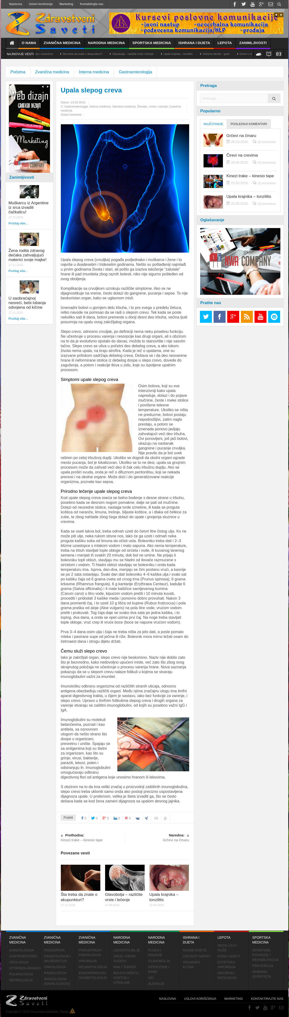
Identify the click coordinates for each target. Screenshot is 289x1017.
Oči (151, 978)
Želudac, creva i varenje (152, 106)
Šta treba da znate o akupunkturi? (95, 53)
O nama (29, 45)
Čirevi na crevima (242, 155)
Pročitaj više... (18, 223)
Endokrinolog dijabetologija (93, 975)
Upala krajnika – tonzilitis (190, 53)
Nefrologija (21, 980)
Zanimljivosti (253, 45)
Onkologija (55, 967)
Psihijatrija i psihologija (90, 952)
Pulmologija (21, 974)
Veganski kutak (191, 964)
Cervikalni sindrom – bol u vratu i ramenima (40, 53)
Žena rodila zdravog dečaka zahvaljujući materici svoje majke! (28, 255)
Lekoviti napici (196, 956)
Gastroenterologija (135, 72)
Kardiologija (21, 950)
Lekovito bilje (126, 950)
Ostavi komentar (71, 114)
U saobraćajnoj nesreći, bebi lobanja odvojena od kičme (27, 303)
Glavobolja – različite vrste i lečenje (145, 53)
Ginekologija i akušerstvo (57, 958)
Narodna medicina (107, 45)
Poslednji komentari (249, 124)
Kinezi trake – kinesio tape (93, 837)
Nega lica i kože (227, 947)
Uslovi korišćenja (41, 4)
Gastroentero (23, 956)
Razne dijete (195, 950)
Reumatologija (93, 967)
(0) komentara (267, 142)
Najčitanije (213, 125)
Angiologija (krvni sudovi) (57, 981)
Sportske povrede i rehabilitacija (265, 955)
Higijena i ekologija (227, 975)
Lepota (225, 45)
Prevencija (262, 966)
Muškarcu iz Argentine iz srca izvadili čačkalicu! (29, 207)
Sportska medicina (152, 45)
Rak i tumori (124, 967)
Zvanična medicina (62, 45)
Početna (18, 72)
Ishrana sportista (261, 974)
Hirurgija (88, 961)
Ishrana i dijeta (194, 45)
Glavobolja (159, 961)
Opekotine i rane (159, 969)
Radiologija (55, 973)
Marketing (66, 4)
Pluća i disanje (155, 952)
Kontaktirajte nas (91, 4)
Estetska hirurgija (227, 964)
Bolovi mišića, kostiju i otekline (126, 977)
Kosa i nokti (229, 956)
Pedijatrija (54, 950)
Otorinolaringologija (24, 968)
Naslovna (15, 4)
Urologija (19, 962)
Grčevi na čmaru (157, 837)
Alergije (156, 984)
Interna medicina (94, 72)
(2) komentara (267, 183)
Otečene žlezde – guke (229, 53)
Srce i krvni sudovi (124, 958)
